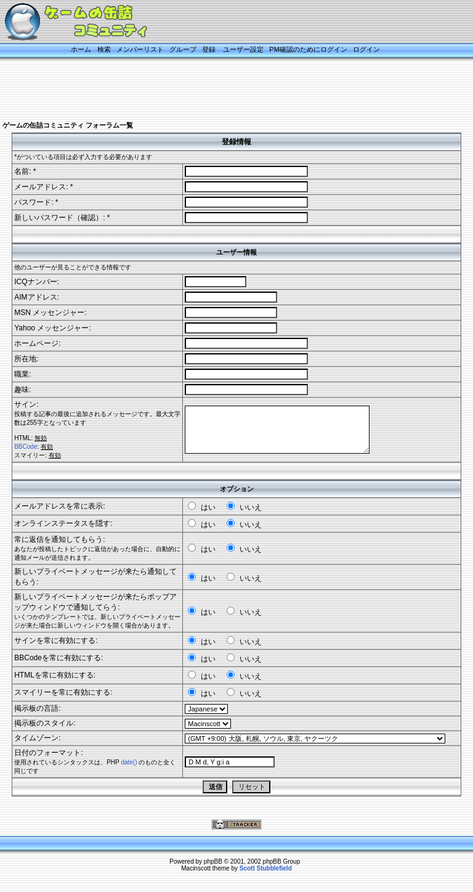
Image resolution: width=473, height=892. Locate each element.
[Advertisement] (224, 90)
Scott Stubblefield (266, 868)
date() (129, 762)
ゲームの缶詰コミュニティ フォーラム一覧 (67, 125)
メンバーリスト (140, 49)
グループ (182, 49)
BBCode (25, 446)
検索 (104, 49)
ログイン (366, 49)
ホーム (81, 49)
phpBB (213, 861)
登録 (209, 49)
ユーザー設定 (243, 49)
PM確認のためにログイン (308, 49)
